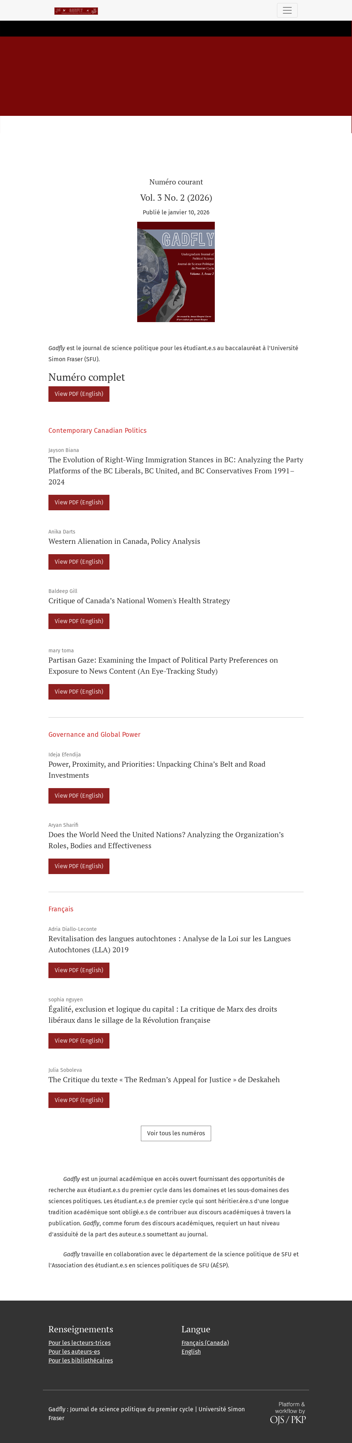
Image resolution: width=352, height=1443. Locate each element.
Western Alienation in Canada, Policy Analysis (124, 541)
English (191, 1351)
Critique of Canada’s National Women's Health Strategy (139, 600)
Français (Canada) (205, 1342)
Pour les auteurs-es (74, 1351)
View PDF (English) (79, 393)
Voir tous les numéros (176, 1133)
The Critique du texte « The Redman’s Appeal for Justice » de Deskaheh (164, 1079)
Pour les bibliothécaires (80, 1360)
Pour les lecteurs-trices (79, 1342)
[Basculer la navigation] (287, 10)
